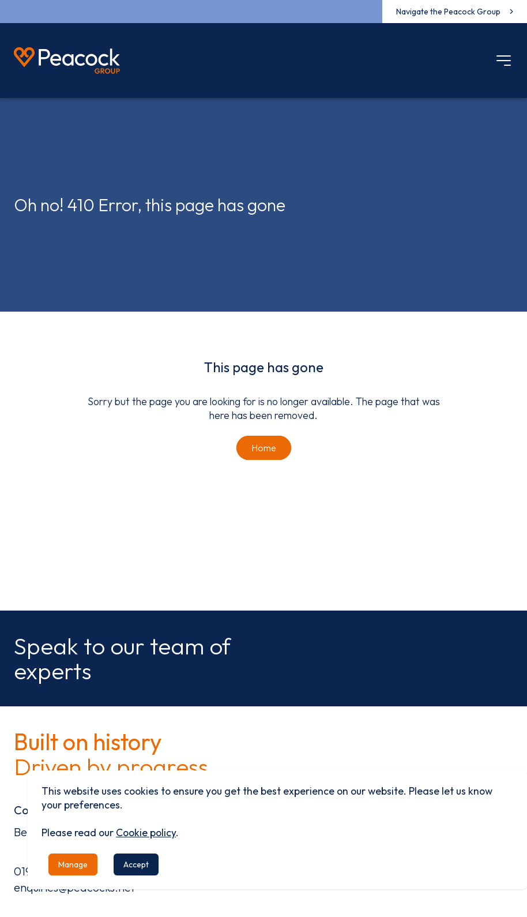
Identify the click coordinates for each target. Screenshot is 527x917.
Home (263, 448)
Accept (136, 864)
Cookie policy (146, 832)
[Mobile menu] (503, 60)
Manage (73, 864)
